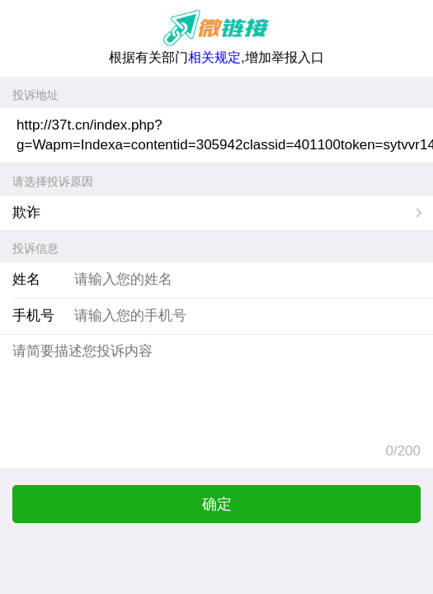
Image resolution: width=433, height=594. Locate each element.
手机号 (33, 315)
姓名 (26, 279)
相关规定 (214, 57)
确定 (217, 504)
